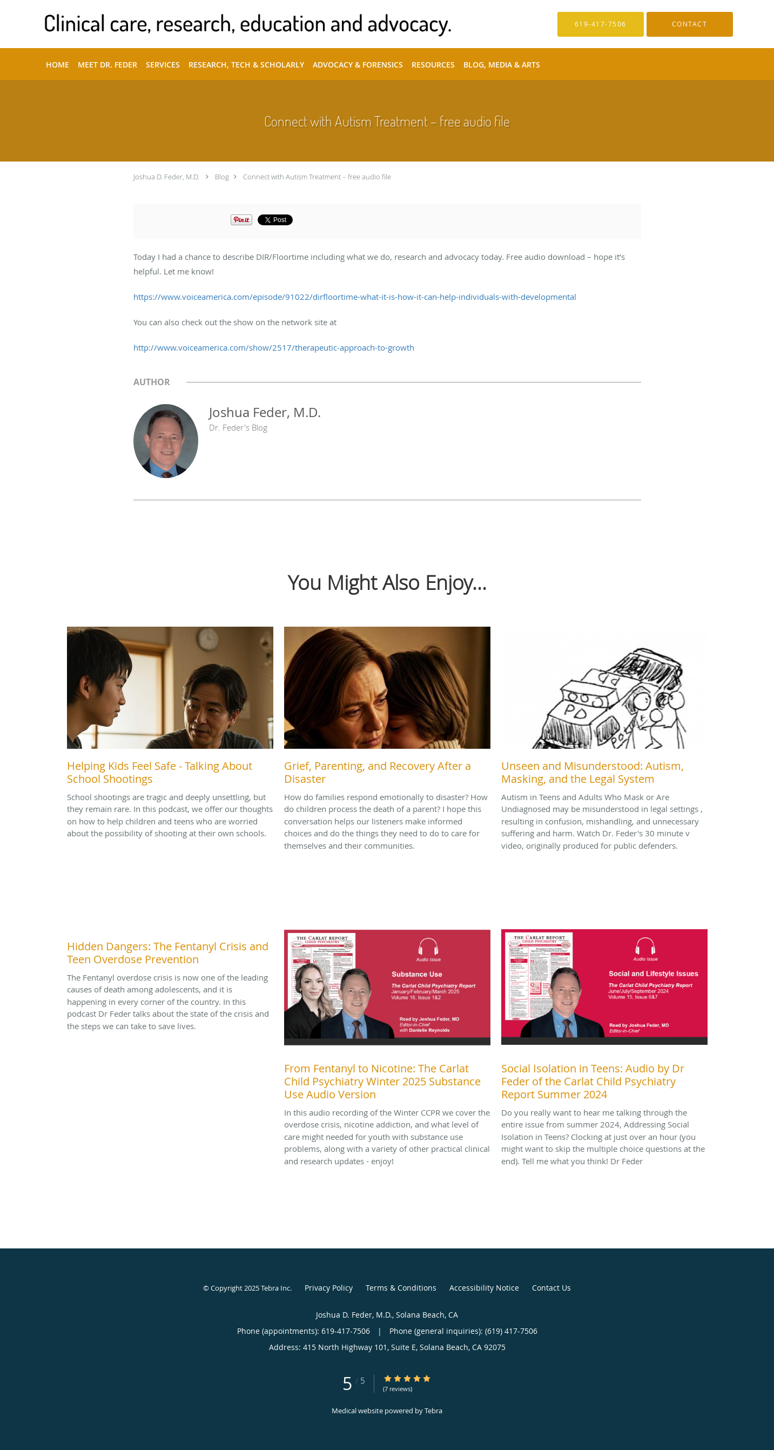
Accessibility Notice (484, 1288)
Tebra (433, 1410)
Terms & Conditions (401, 1288)
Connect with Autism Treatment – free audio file (317, 177)
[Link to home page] (232, 24)
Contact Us (551, 1288)
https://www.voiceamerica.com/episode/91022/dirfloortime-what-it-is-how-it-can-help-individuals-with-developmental (354, 296)
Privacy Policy (329, 1288)
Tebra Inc (275, 1288)
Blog (222, 177)
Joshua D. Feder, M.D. (166, 177)
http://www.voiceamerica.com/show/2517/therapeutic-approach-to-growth (273, 347)
